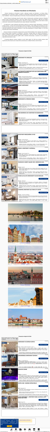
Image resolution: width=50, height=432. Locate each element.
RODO (2, 424)
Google (17, 419)
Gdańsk (3, 398)
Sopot (3, 342)
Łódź (3, 384)
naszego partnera (40, 68)
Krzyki (3, 113)
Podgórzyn (4, 370)
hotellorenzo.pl (25, 2)
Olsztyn (3, 356)
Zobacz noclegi (43, 60)
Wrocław (3, 58)
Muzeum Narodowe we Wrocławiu (25, 420)
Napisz (49, 431)
